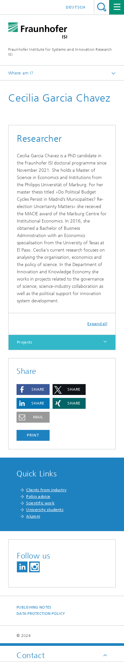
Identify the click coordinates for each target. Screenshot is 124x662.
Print (33, 435)
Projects (24, 342)
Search (101, 7)
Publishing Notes (34, 607)
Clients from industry (46, 490)
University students (44, 509)
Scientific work (40, 503)
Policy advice (38, 496)
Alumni (33, 516)
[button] (33, 389)
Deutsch (76, 7)
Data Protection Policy (41, 614)
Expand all (97, 323)
